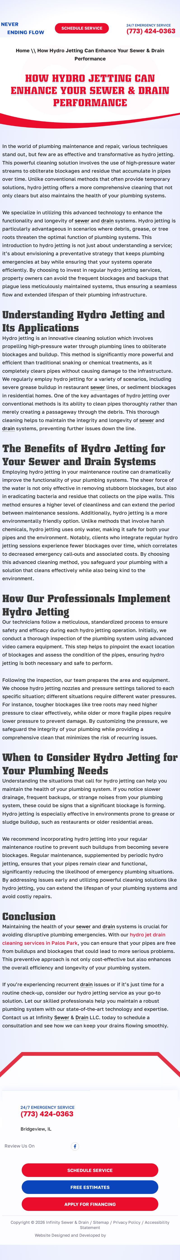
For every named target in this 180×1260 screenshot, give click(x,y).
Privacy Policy (126, 1221)
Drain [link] (81, 1017)
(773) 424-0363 (150, 31)
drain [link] (107, 220)
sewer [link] (82, 220)
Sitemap (101, 1221)
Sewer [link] (61, 1017)
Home (23, 50)
